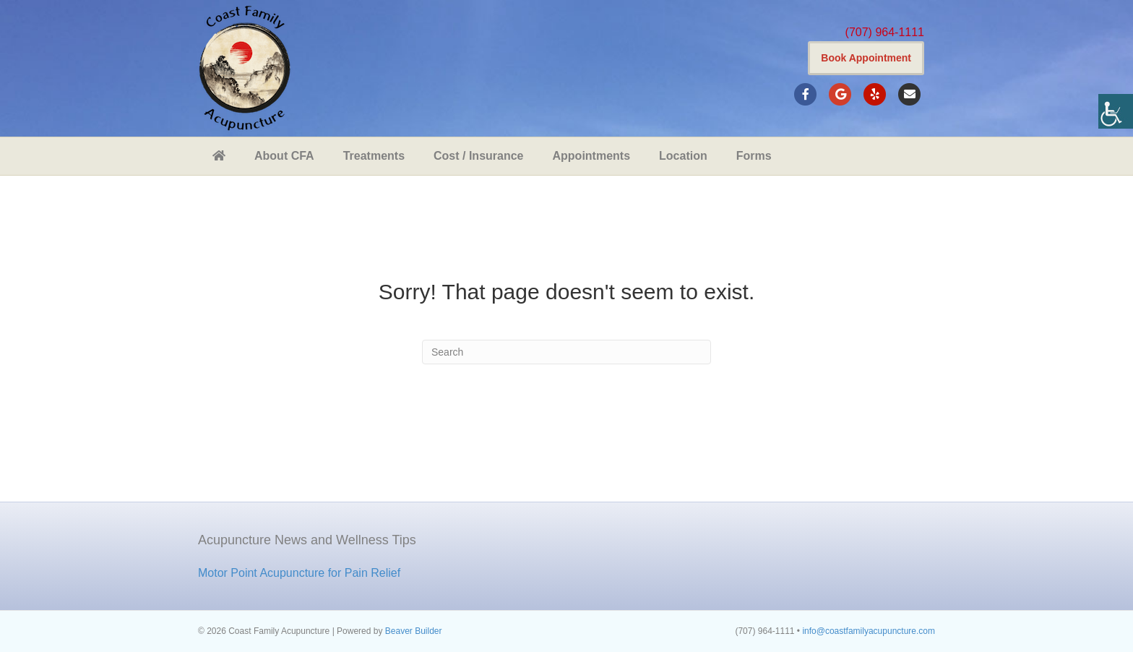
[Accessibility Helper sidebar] (1115, 111)
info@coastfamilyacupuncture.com (868, 631)
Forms (754, 156)
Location (683, 156)
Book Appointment (866, 58)
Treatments (374, 156)
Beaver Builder (413, 631)
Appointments (592, 156)
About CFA (284, 156)
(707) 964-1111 (884, 32)
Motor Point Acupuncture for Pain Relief (299, 573)
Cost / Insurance (478, 156)
